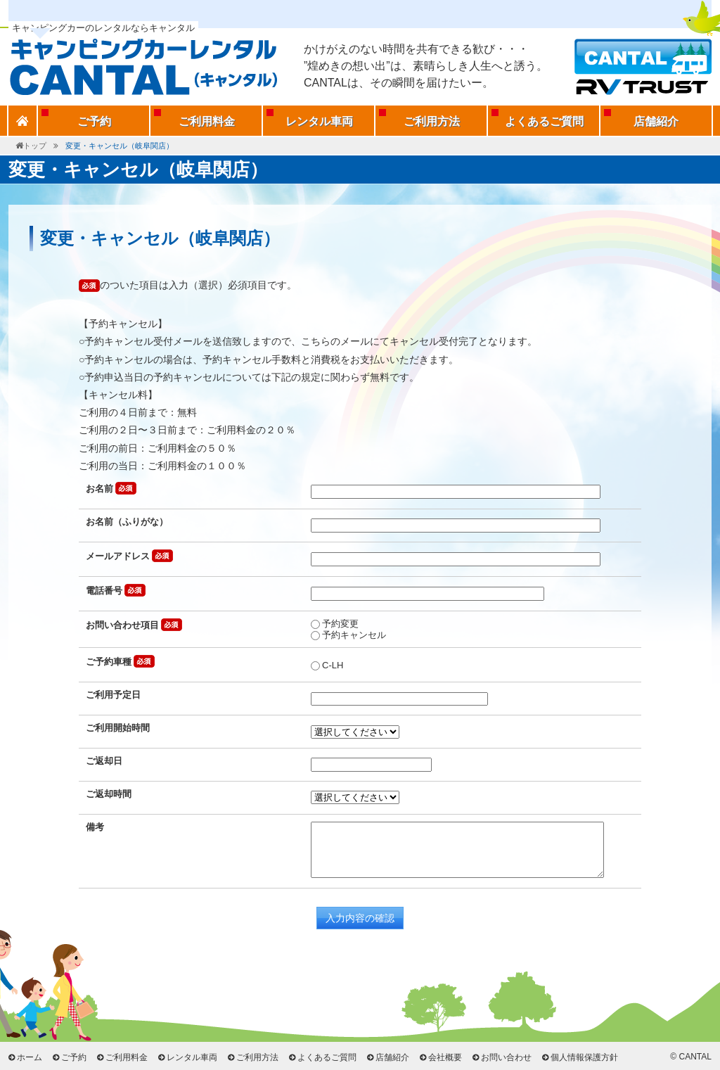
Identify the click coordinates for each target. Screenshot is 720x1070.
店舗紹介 (656, 121)
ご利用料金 (207, 121)
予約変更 (335, 623)
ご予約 (94, 121)
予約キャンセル (348, 635)
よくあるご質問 (544, 121)
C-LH (327, 665)
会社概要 (445, 1057)
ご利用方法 (432, 121)
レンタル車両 (319, 121)
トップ (34, 145)
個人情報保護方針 (584, 1057)
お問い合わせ (506, 1057)
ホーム (29, 1057)
